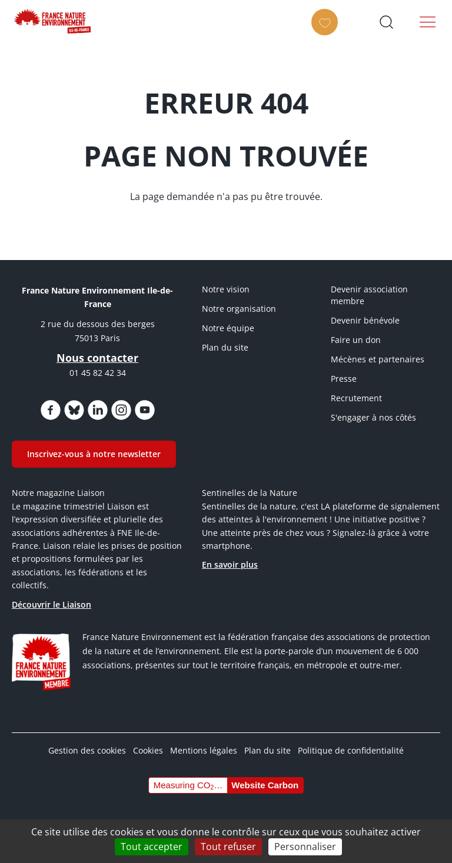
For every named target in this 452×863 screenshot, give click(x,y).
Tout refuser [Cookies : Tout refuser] (228, 846)
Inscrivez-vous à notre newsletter (94, 453)
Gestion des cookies (87, 750)
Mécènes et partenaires (377, 359)
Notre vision (226, 289)
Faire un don (356, 339)
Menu (428, 21)
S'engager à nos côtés (373, 417)
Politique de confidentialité (351, 750)
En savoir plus (230, 564)
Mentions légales (203, 750)
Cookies (148, 750)
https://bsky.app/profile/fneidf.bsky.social (74, 410)
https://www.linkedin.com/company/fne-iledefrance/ (97, 410)
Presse (344, 378)
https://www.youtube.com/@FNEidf (145, 410)
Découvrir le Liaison (51, 604)
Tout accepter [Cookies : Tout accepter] (151, 846)
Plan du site (225, 347)
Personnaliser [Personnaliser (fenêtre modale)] (305, 846)
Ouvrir (386, 22)
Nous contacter (97, 358)
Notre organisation (239, 308)
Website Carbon (264, 785)
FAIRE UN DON (328, 32)
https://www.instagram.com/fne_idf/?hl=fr (121, 410)
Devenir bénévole (365, 320)
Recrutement (356, 398)
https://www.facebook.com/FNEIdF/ (50, 410)
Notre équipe (228, 328)
